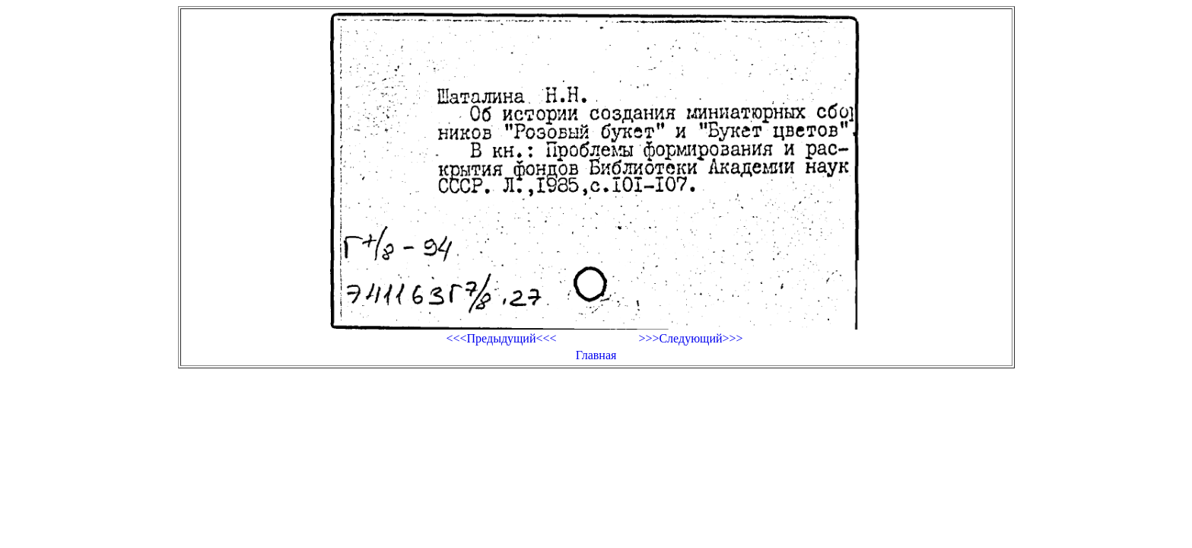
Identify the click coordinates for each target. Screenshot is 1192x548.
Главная (596, 355)
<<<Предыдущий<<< (501, 338)
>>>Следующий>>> (690, 338)
